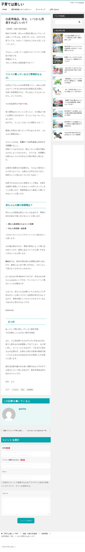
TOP (11, 533)
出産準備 (9, 29)
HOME (4, 9)
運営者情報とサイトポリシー (21, 9)
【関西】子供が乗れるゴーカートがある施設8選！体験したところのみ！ (73, 102)
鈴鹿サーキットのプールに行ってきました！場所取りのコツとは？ (73, 59)
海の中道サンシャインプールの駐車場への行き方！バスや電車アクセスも (73, 48)
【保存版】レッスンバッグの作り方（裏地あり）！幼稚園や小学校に (73, 81)
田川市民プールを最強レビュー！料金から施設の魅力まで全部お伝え (73, 124)
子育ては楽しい (13, 3)
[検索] (68, 22)
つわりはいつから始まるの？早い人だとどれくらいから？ (39, 430)
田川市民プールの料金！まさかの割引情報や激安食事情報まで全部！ (73, 113)
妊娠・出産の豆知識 (20, 29)
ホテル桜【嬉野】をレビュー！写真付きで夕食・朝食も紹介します (73, 37)
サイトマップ (40, 9)
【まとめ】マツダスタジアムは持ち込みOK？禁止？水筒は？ (73, 70)
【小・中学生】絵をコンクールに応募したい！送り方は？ (73, 90)
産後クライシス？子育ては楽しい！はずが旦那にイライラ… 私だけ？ (14, 430)
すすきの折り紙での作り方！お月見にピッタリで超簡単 (73, 133)
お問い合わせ (54, 9)
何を (22, 389)
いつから (15, 389)
